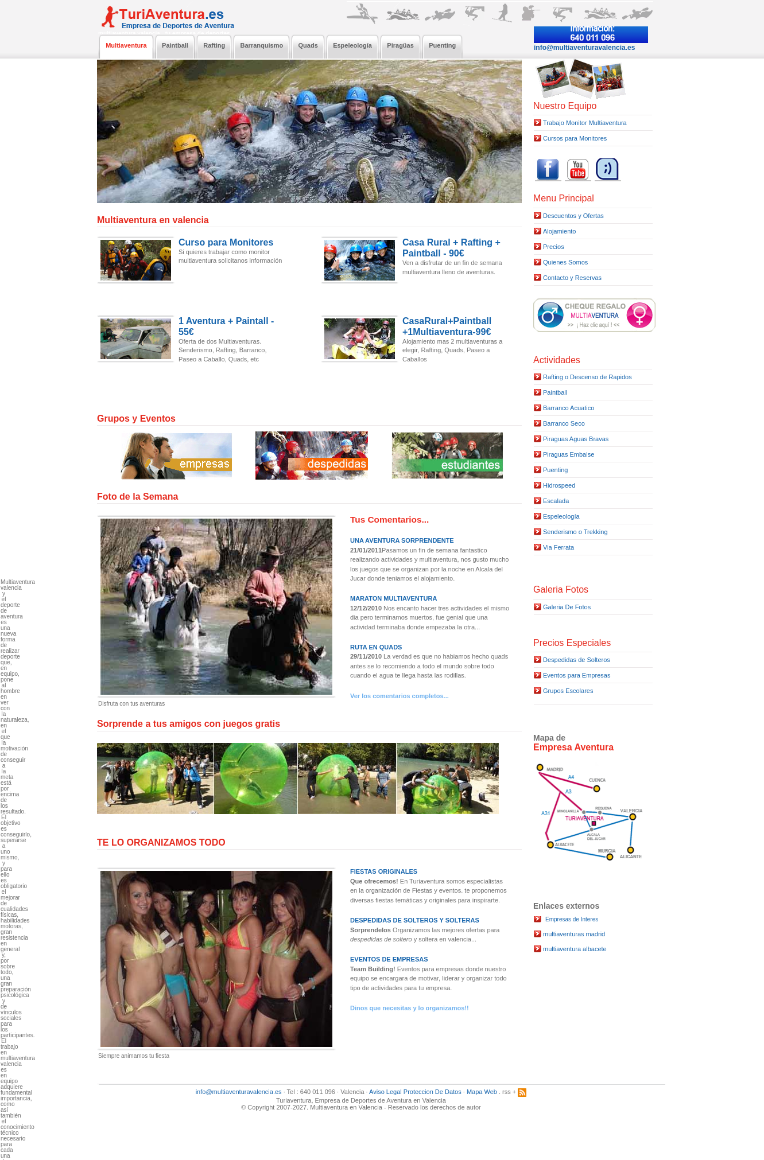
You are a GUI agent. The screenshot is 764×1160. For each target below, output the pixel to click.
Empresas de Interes (571, 919)
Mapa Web (482, 1091)
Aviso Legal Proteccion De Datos (415, 1091)
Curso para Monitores (226, 242)
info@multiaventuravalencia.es (239, 1091)
